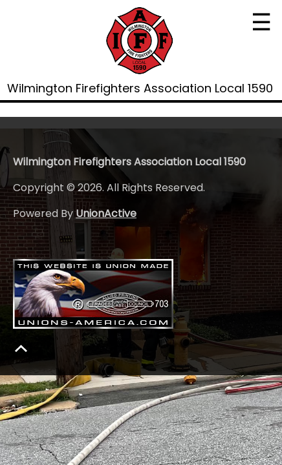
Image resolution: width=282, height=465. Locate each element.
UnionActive (106, 213)
